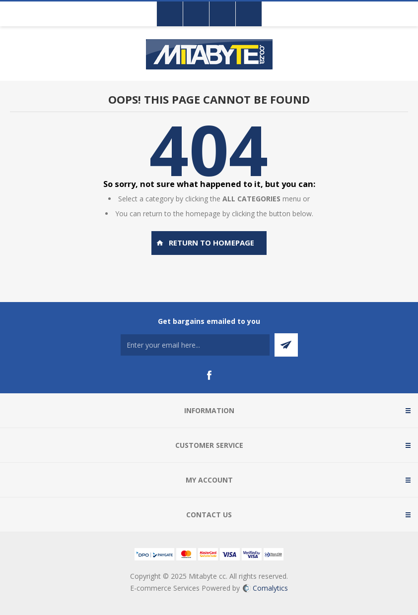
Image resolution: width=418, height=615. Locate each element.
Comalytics (265, 588)
